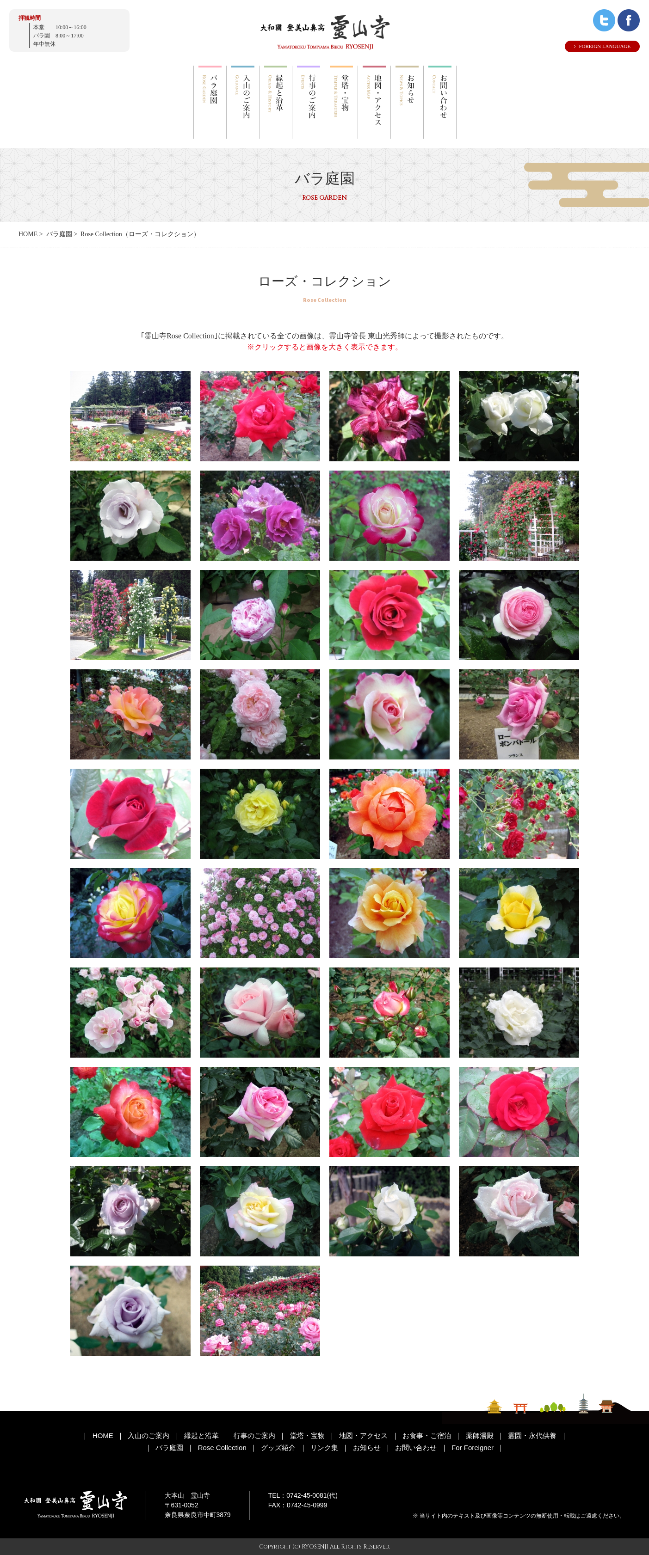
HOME (28, 234)
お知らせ (367, 1447)
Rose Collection (222, 1447)
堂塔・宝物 (307, 1435)
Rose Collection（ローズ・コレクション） (140, 234)
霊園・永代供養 (532, 1435)
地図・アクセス (363, 1435)
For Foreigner (472, 1447)
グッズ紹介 (278, 1447)
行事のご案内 (254, 1435)
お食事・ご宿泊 (426, 1435)
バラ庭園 (59, 234)
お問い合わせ (416, 1447)
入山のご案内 (148, 1435)
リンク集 (324, 1447)
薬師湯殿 (480, 1435)
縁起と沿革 (201, 1435)
